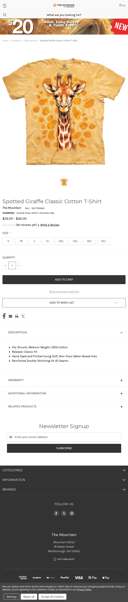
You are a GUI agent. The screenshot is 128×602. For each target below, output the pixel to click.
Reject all (29, 597)
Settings (11, 597)
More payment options (64, 291)
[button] (48, 225)
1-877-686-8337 (66, 559)
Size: (5, 233)
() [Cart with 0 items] (122, 5)
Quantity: (8, 257)
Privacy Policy (84, 589)
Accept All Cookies (52, 597)
